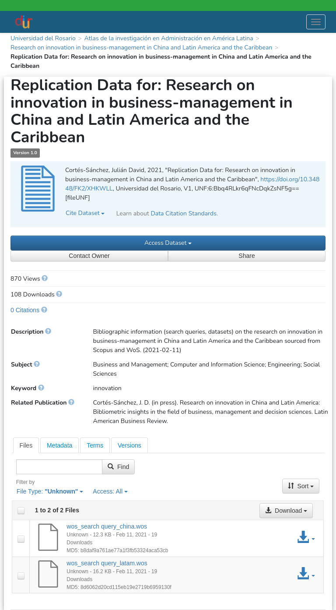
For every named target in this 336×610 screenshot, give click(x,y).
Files (26, 445)
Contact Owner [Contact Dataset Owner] (89, 255)
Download (286, 510)
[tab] (26, 445)
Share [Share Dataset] (246, 255)
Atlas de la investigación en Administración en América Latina (168, 38)
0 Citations (24, 310)
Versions (129, 445)
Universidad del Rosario (43, 38)
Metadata (59, 445)
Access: (110, 491)
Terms (95, 445)
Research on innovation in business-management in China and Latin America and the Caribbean (141, 47)
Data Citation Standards (183, 213)
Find (118, 466)
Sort (301, 486)
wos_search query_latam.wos (106, 563)
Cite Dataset (85, 213)
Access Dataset (168, 243)
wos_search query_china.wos (106, 526)
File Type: (50, 491)
